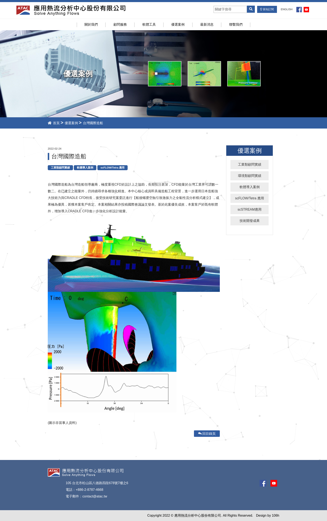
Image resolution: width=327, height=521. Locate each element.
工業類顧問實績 (249, 164)
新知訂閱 (267, 9)
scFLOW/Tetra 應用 (249, 198)
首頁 (54, 123)
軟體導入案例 (250, 187)
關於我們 (91, 24)
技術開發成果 (250, 220)
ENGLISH (286, 9)
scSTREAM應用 (250, 209)
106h (275, 515)
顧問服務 (120, 24)
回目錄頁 (207, 433)
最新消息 (207, 24)
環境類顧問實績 (249, 175)
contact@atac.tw (94, 496)
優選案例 (178, 24)
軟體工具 (149, 24)
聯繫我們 (236, 24)
